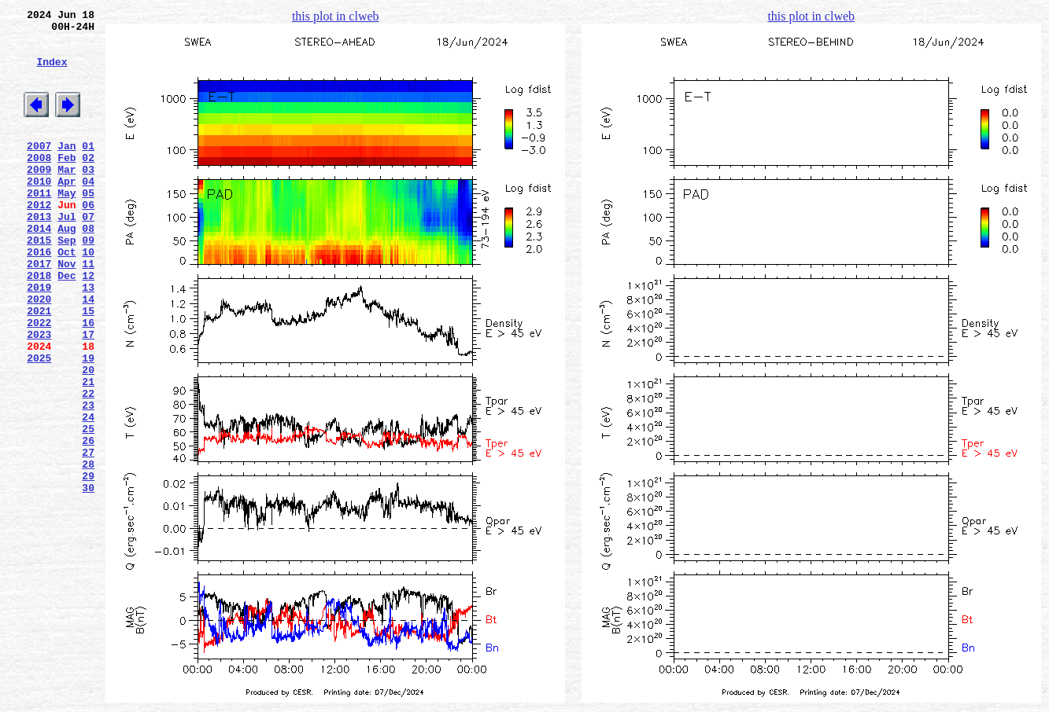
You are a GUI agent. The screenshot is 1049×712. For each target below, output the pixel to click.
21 (88, 452)
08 (88, 268)
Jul (66, 254)
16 (88, 381)
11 (88, 310)
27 (88, 537)
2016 (39, 296)
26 (88, 523)
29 (88, 565)
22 (88, 466)
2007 (39, 169)
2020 (39, 353)
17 (88, 395)
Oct (66, 296)
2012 (39, 240)
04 (88, 211)
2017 (39, 310)
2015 (39, 282)
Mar (66, 197)
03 (88, 197)
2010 (39, 211)
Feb (66, 183)
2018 (39, 324)
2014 (39, 268)
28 (88, 551)
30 (88, 579)
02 (88, 183)
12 (88, 324)
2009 (39, 197)
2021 (39, 367)
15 (88, 367)
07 (88, 254)
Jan (66, 169)
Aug (66, 268)
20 (88, 438)
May (66, 225)
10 (88, 296)
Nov (66, 310)
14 (88, 353)
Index (51, 73)
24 (88, 494)
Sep (66, 282)
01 (88, 169)
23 (88, 480)
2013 (39, 254)
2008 (39, 183)
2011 (39, 225)
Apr (66, 211)
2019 (39, 339)
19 (88, 424)
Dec (66, 324)
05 (88, 225)
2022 (39, 381)
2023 (39, 395)
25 (88, 508)
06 (88, 240)
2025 (39, 424)
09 (88, 282)
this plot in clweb (335, 16)
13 (88, 339)
